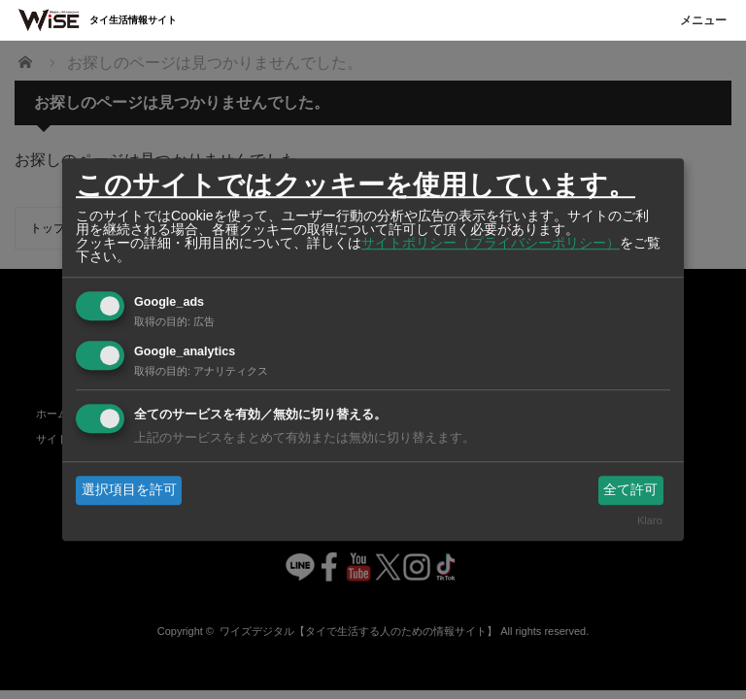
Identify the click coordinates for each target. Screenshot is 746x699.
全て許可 (630, 489)
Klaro (649, 521)
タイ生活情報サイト (133, 20)
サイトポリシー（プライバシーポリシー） (490, 242)
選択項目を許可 (129, 489)
